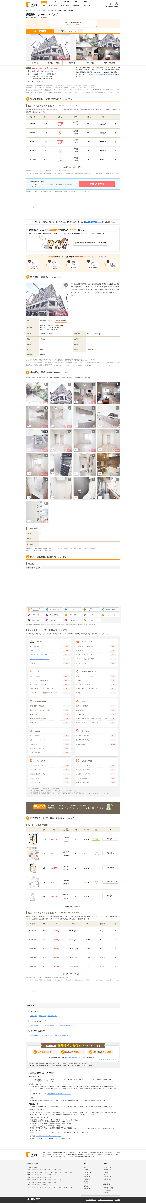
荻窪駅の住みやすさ (47, 1035)
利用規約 (106, 1172)
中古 (55, 5)
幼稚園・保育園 (73, 615)
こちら (89, 87)
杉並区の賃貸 (33, 1016)
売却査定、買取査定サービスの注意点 (58, 191)
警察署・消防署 (36, 620)
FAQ (105, 1174)
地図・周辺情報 (60, 321)
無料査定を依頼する (97, 184)
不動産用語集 (107, 1190)
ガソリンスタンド (110, 615)
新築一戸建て (87, 1174)
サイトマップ (107, 1169)
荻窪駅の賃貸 (42, 1016)
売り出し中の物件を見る (73, 24)
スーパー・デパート (54, 609)
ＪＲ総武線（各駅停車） (39, 74)
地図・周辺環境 (109, 63)
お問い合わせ (107, 1176)
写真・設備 (90, 63)
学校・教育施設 (54, 615)
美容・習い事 (73, 620)
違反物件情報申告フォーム (93, 222)
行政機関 (91, 615)
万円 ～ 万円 (45, 68)
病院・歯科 (36, 615)
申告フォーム (38, 90)
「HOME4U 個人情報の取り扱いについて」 (59, 1094)
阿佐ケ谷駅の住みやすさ (61, 1035)
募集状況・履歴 (53, 63)
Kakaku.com (34, 1200)
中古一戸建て (87, 1176)
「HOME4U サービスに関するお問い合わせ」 (48, 1136)
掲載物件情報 (30, 85)
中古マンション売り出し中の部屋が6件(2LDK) (102, 74)
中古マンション (88, 1172)
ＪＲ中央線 (35, 78)
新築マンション (88, 1169)
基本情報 (35, 63)
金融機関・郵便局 (110, 609)
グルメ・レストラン (35, 609)
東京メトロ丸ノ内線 (37, 76)
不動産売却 (75, 5)
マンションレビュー (39, 87)
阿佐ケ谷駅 (42, 78)
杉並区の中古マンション (36, 1025)
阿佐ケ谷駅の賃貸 (52, 1016)
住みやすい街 (86, 5)
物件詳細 (72, 63)
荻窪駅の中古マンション (51, 1025)
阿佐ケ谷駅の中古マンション (67, 1025)
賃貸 (43, 5)
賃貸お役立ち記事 (108, 1188)
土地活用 (86, 1184)
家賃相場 (106, 1192)
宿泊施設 (91, 620)
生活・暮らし (54, 620)
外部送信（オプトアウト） (105, 1200)
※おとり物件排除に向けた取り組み (107, 1059)
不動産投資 (87, 1181)
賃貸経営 (86, 1186)
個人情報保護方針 (91, 1200)
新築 (50, 5)
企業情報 (117, 1200)
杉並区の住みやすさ (35, 1035)
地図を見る (50, 71)
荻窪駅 (49, 74)
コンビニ (73, 609)
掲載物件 (29, 378)
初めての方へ (107, 1167)
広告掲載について (108, 1179)
